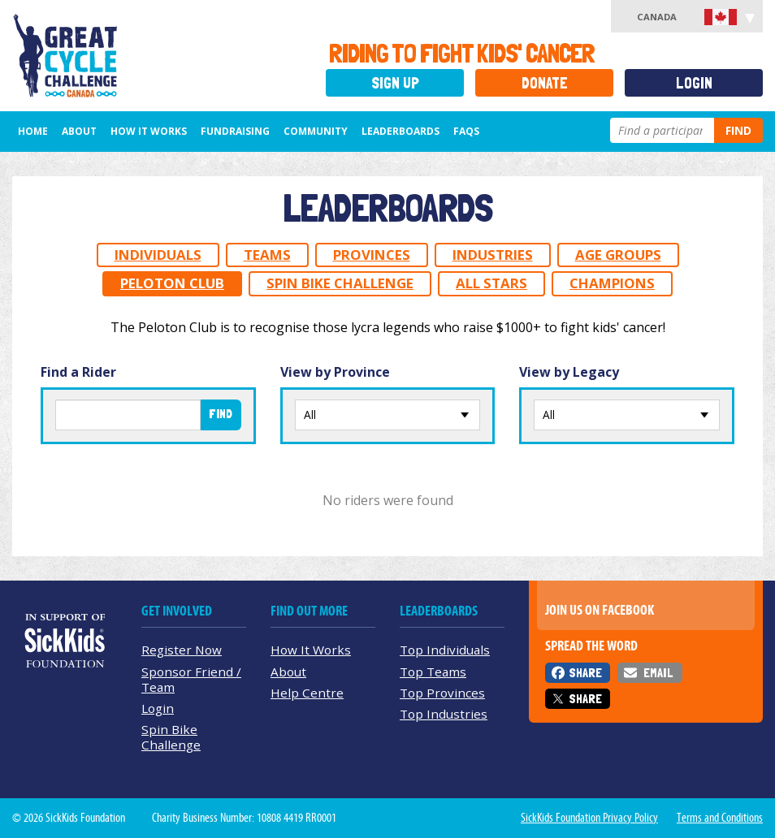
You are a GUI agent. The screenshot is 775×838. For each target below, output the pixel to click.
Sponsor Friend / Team (191, 679)
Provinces (371, 254)
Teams (267, 254)
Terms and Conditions (720, 817)
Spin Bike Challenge (339, 283)
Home (33, 131)
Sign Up (395, 83)
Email (658, 672)
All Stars (491, 283)
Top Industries (443, 714)
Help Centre (307, 693)
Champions (612, 283)
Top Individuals (445, 649)
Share (585, 672)
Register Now (181, 649)
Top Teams (433, 671)
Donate (545, 83)
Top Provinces (442, 693)
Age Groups (618, 254)
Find (738, 130)
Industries (492, 254)
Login (694, 83)
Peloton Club (172, 283)
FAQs (466, 131)
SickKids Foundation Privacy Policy (589, 817)
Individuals (158, 254)
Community (316, 131)
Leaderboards (400, 131)
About (79, 131)
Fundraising (235, 131)
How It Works (148, 131)
